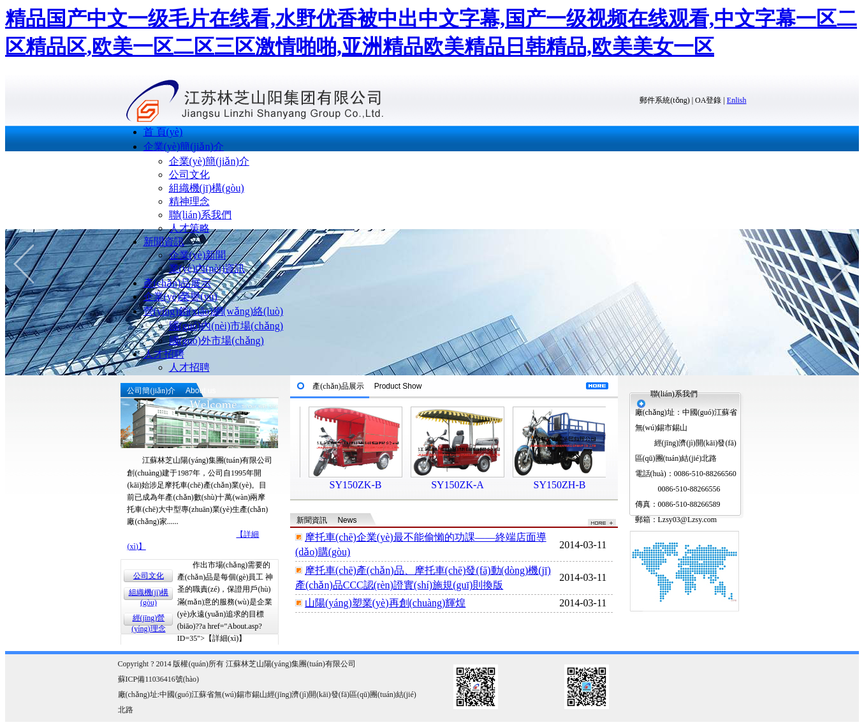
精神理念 (189, 201)
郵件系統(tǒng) (664, 100)
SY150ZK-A (467, 484)
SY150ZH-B (569, 484)
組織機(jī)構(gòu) (206, 188)
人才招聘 (163, 354)
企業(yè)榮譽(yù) (180, 296)
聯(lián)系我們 (200, 214)
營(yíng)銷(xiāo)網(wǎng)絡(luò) (213, 311)
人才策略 (189, 228)
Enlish (737, 100)
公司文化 (189, 174)
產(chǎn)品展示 (177, 283)
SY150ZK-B (365, 484)
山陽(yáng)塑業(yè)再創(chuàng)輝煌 (385, 602)
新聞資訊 (163, 241)
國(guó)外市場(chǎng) (216, 340)
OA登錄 (708, 100)
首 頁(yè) (163, 131)
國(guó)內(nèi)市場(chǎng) (226, 325)
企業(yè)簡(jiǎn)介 (183, 146)
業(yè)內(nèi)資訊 (207, 268)
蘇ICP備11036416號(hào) (159, 679)
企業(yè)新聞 (197, 255)
